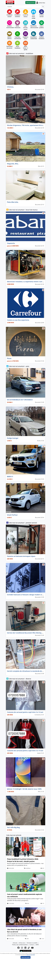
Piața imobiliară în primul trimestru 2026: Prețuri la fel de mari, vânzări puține (22, 860)
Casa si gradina (41, 26)
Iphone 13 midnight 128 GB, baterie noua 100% (24, 789)
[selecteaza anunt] (43, 57)
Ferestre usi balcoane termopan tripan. (21, 556)
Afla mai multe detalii (30, 954)
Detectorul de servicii (9, 47)
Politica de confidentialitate (20, 945)
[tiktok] (29, 947)
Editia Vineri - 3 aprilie (25, 48)
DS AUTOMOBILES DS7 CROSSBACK (20, 400)
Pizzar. (9, 358)
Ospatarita (11, 243)
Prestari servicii (41, 15)
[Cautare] (24, 6)
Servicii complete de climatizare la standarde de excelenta (28, 671)
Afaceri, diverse (9, 37)
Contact (31, 945)
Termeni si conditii (32, 943)
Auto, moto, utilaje (33, 16)
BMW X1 (10, 476)
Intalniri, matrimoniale (9, 26)
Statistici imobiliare (41, 37)
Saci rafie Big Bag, (13, 827)
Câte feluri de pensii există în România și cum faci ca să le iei (24, 930)
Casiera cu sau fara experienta (18, 320)
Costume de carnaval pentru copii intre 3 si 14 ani (25, 712)
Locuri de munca (25, 15)
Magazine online (25, 37)
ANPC (37, 945)
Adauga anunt (30, 2)
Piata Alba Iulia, (12, 202)
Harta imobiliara (17, 47)
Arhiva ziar (22, 943)
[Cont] (40, 2)
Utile (27, 903)
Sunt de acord (25, 957)
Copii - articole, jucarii (25, 27)
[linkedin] (25, 947)
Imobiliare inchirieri (17, 15)
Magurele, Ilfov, (12, 164)
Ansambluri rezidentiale (33, 37)
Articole (15, 943)
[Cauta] (43, 6)
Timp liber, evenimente (17, 37)
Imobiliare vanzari (9, 15)
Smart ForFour (12, 515)
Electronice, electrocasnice (33, 26)
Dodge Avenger (12, 438)
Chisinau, (10, 87)
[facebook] (18, 947)
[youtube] (32, 947)
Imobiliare (27, 868)
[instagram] (22, 947)
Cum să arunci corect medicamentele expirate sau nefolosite (24, 895)
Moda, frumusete (17, 26)
